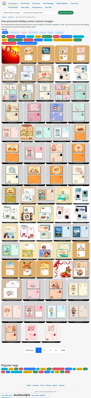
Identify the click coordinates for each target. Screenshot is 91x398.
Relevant (43, 32)
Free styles (25, 7)
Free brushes (13, 7)
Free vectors (12, 3)
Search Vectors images (12, 13)
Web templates (62, 3)
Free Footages (48, 3)
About (55, 385)
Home (4, 17)
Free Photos (25, 3)
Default (5, 32)
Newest (24, 32)
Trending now (14, 32)
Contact (61, 385)
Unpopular (59, 32)
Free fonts (36, 3)
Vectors (11, 17)
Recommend (33, 32)
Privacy (48, 385)
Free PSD (48, 7)
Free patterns (37, 7)
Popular (50, 32)
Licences (36, 385)
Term (42, 385)
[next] (63, 350)
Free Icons (74, 3)
